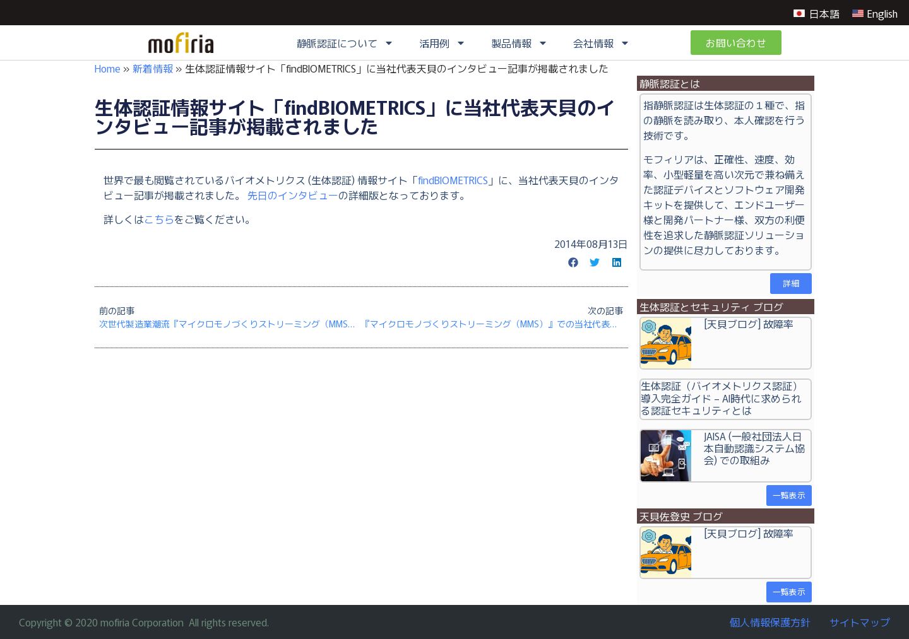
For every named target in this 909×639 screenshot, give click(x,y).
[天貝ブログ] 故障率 (748, 323)
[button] (573, 262)
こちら (159, 218)
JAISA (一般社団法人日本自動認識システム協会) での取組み (754, 447)
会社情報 (601, 43)
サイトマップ (859, 622)
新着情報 (153, 68)
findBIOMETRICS (453, 179)
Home (108, 68)
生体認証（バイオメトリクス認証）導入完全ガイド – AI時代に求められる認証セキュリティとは (721, 397)
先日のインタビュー (292, 194)
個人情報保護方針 (770, 622)
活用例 (442, 43)
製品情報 (519, 43)
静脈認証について (345, 43)
